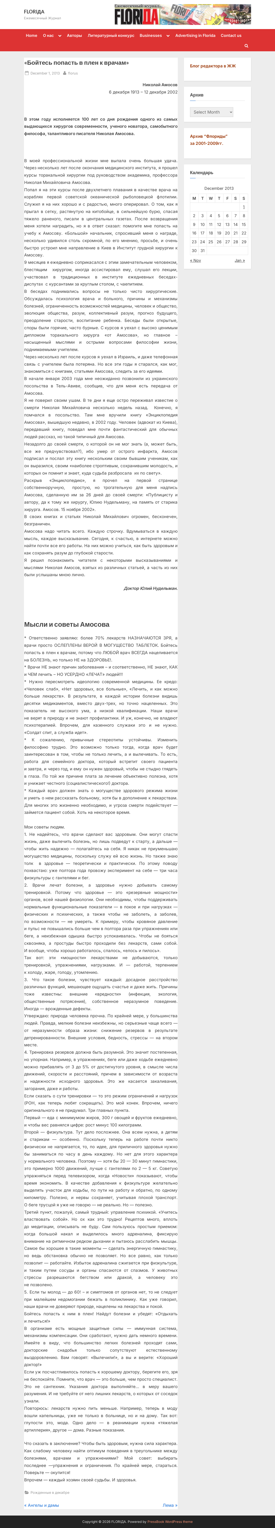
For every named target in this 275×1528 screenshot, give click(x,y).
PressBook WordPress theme (170, 1522)
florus (73, 72)
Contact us (231, 35)
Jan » (240, 260)
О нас (48, 35)
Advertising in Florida (195, 35)
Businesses (151, 35)
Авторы (74, 35)
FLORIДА (34, 11)
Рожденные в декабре (50, 1492)
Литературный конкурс (111, 35)
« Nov (195, 260)
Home (31, 35)
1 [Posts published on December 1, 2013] (244, 206)
